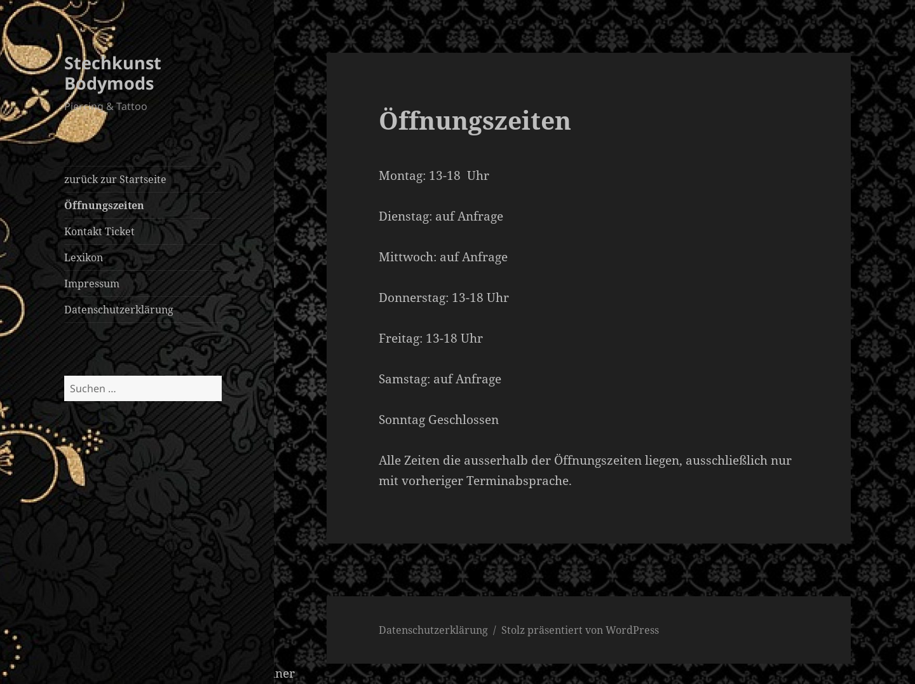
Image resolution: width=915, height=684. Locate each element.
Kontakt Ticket (99, 231)
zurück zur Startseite (115, 179)
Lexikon (83, 257)
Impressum (91, 284)
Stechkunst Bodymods (112, 73)
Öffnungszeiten (104, 205)
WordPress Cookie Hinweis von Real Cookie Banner (147, 673)
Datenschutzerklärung (118, 310)
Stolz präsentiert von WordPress (580, 630)
